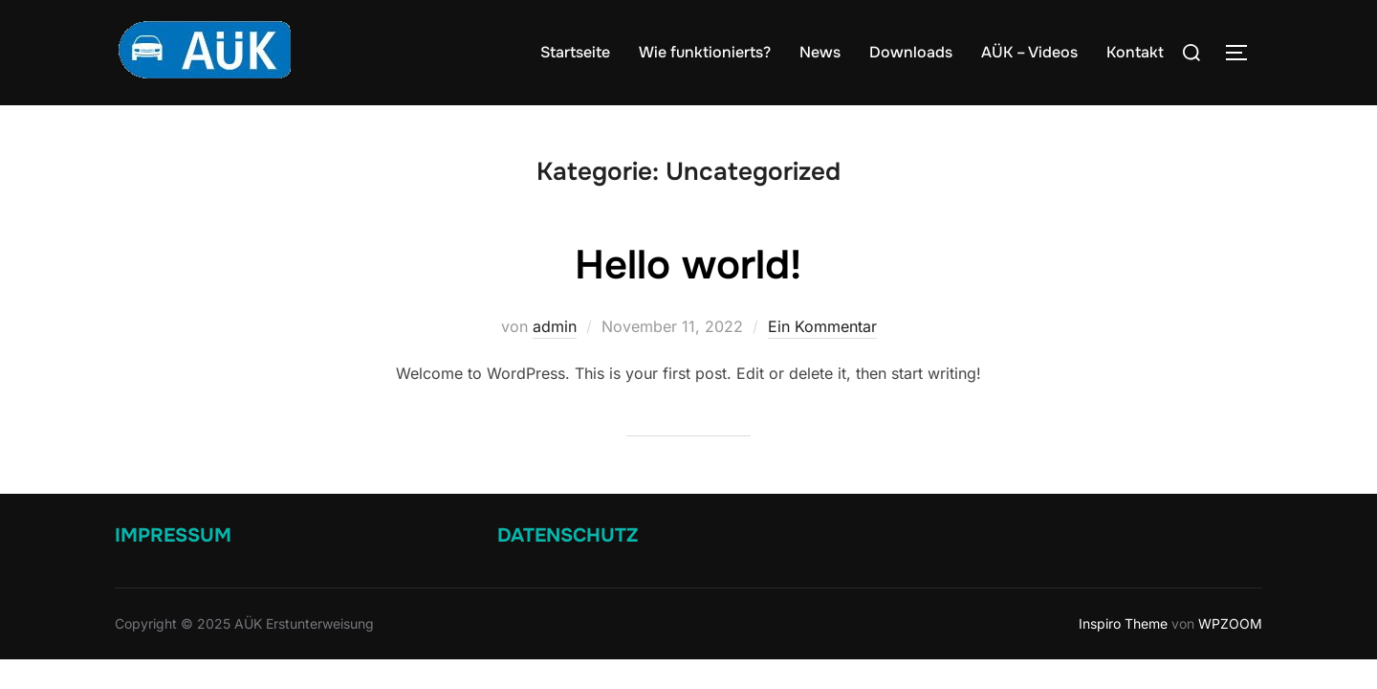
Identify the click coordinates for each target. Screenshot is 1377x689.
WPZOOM (1230, 624)
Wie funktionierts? (705, 52)
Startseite (575, 52)
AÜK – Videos (1029, 52)
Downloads (910, 52)
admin (555, 327)
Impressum (173, 536)
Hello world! (688, 266)
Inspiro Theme (1123, 624)
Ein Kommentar (822, 327)
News (820, 52)
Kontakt (1135, 52)
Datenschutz (567, 536)
